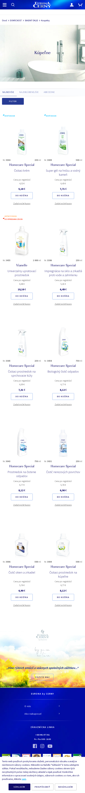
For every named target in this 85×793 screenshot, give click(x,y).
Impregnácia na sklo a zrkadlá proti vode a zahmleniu (63, 273)
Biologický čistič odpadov (63, 371)
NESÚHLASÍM (65, 787)
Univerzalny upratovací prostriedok (21, 273)
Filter (13, 101)
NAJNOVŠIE (8, 92)
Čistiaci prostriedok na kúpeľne (63, 574)
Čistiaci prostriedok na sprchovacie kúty (22, 373)
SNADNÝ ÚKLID (31, 20)
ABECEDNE (49, 92)
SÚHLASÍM (19, 787)
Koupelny (45, 20)
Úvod (4, 20)
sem (24, 779)
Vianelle (21, 265)
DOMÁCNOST (16, 20)
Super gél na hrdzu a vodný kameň (63, 173)
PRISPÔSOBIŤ (42, 787)
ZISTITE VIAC (42, 677)
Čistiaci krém (22, 170)
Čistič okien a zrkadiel (22, 572)
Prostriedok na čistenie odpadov (22, 474)
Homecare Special (21, 165)
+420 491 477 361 (42, 734)
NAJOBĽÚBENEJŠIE (29, 92)
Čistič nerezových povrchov (63, 472)
